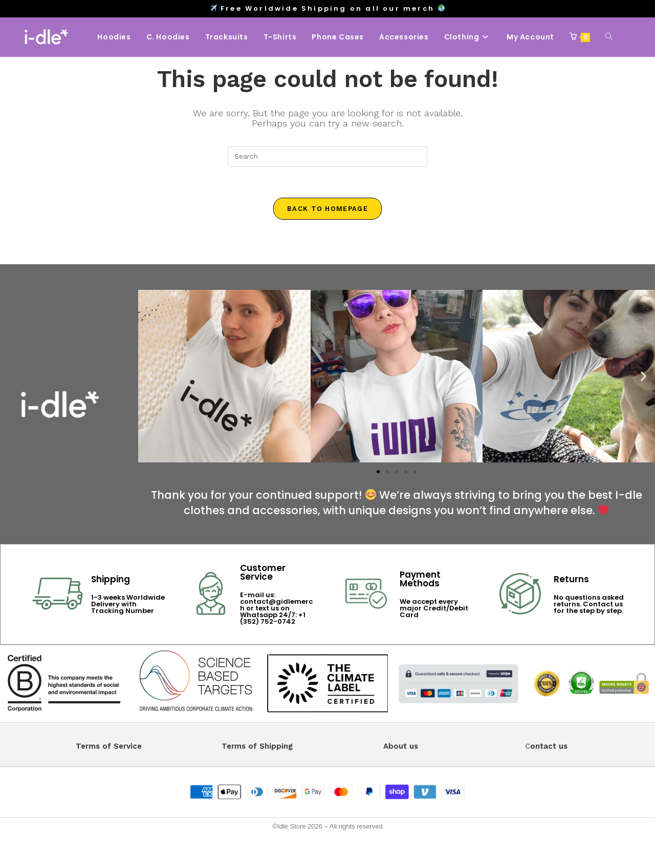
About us (400, 746)
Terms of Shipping (257, 746)
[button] (149, 375)
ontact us (548, 746)
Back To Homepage (327, 209)
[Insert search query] (327, 156)
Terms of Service (109, 746)
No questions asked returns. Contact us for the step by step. (589, 604)
